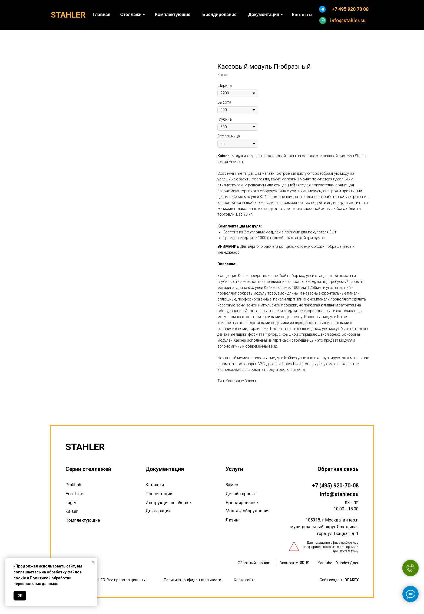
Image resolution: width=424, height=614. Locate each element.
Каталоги (154, 484)
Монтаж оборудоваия (247, 510)
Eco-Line (74, 493)
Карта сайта (245, 580)
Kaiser (71, 511)
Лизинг (233, 520)
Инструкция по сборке (168, 502)
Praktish (73, 484)
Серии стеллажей (88, 469)
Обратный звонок (253, 563)
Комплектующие (82, 520)
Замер (232, 484)
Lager (70, 502)
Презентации (158, 493)
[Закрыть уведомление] (93, 562)
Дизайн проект (241, 493)
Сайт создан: (339, 580)
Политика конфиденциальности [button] (192, 580)
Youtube (325, 563)
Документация (164, 469)
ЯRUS (304, 563)
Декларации (158, 510)
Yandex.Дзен (347, 563)
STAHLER (68, 14)
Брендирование (242, 502)
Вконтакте (289, 563)
